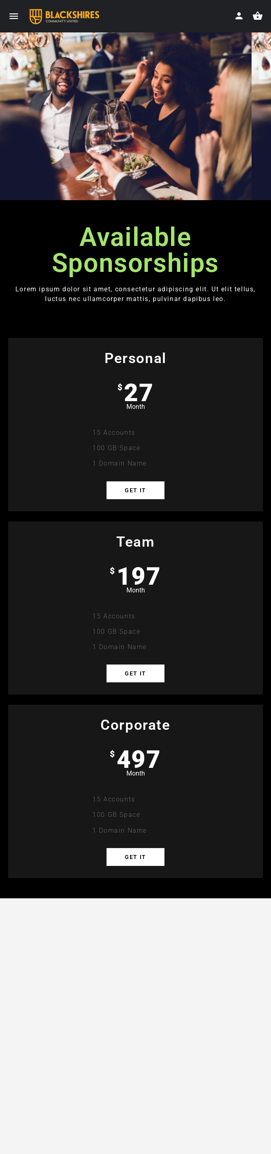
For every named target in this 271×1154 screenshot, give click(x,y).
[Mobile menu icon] (13, 16)
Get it (135, 490)
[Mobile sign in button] (239, 16)
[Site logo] (65, 16)
